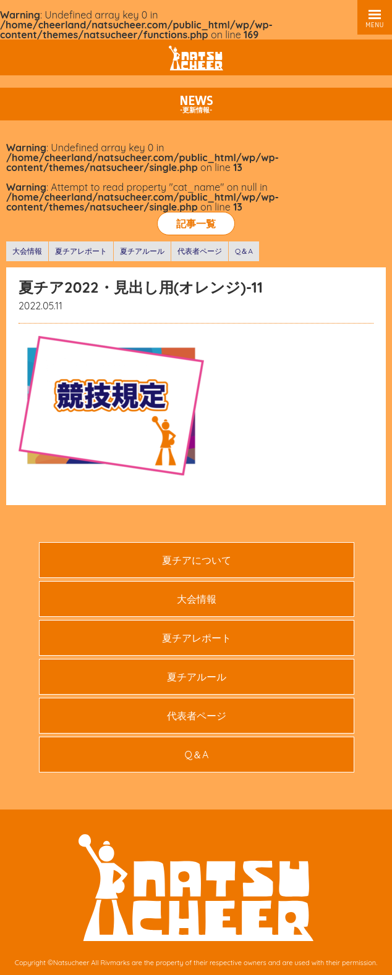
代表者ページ (199, 251)
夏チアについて (196, 560)
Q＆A (244, 251)
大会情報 (27, 251)
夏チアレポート (81, 251)
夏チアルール (142, 251)
